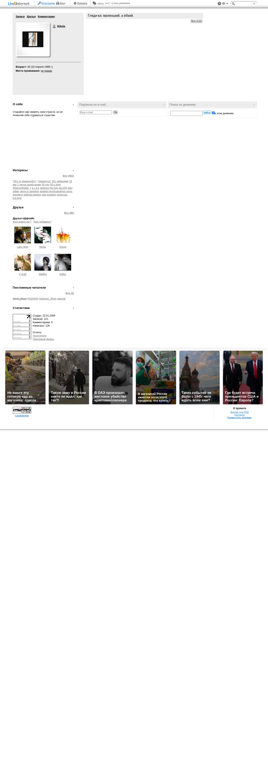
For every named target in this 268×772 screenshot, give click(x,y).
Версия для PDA (239, 754)
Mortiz (42, 246)
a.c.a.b (35, 188)
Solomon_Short (47, 298)
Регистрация (48, 3)
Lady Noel (22, 246)
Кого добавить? (43, 221)
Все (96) (69, 212)
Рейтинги (82, 3)
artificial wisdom (32, 194)
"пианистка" (44, 181)
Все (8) (70, 293)
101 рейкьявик (60, 181)
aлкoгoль (62, 194)
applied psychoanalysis (53, 191)
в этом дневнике (224, 113)
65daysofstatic (21, 188)
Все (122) (196, 20)
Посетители (39, 335)
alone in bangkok (29, 191)
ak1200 (63, 188)
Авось (100, 3)
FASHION (32, 298)
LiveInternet (19, 4)
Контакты (239, 757)
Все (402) (68, 175)
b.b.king (17, 198)
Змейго (43, 274)
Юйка (62, 274)
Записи (20, 16)
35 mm (45, 184)
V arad (22, 274)
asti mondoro (49, 194)
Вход (62, 3)
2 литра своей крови (29, 184)
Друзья (31, 16)
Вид (225, 4)
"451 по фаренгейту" (25, 181)
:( (30, 188)
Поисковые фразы (43, 339)
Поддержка (219, 3)
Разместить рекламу (239, 759)
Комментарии (46, 16)
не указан (46, 70)
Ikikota (54, 26)
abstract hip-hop (49, 188)
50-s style (55, 184)
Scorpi (62, 246)
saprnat (61, 298)
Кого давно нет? (22, 221)
